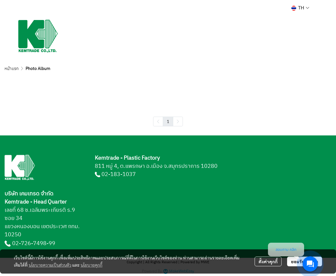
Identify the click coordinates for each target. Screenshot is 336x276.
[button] (300, 8)
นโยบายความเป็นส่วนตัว (50, 265)
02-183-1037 (118, 174)
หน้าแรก (12, 68)
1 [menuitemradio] (168, 121)
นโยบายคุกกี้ (91, 265)
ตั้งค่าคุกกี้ (268, 261)
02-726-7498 (29, 243)
